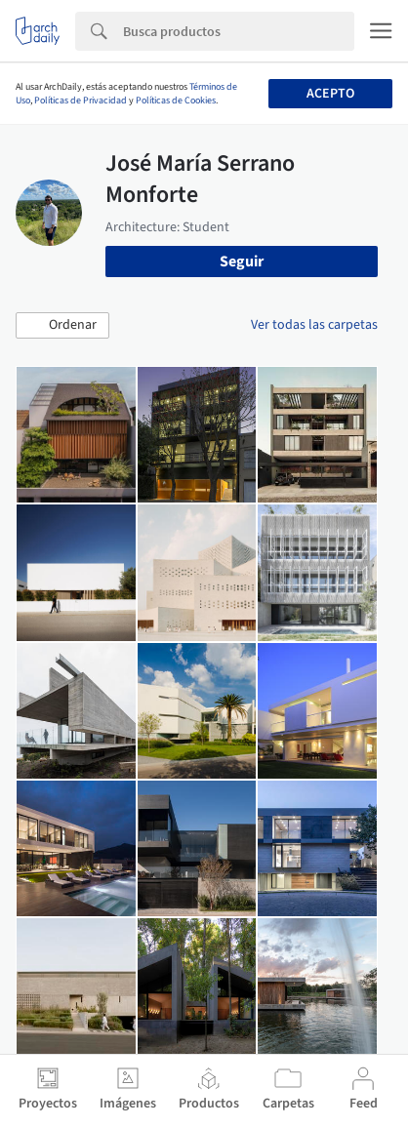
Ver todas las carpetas (314, 325)
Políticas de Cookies (176, 100)
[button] (62, 326)
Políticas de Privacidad (80, 100)
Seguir (242, 261)
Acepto (330, 93)
